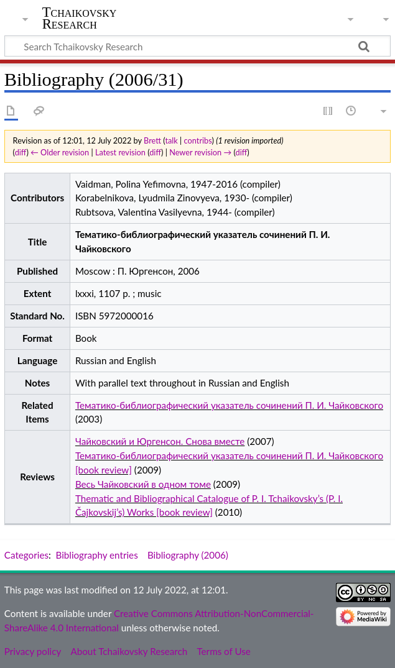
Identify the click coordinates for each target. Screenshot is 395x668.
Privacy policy (32, 651)
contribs (198, 140)
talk (171, 140)
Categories (26, 554)
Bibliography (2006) (187, 554)
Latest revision (120, 152)
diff (21, 152)
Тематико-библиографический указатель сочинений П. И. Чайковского (229, 405)
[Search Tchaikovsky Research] (197, 46)
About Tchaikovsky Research (128, 651)
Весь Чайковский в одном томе (143, 484)
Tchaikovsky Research (79, 18)
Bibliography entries (97, 554)
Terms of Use (223, 651)
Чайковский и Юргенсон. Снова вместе (160, 441)
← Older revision (59, 152)
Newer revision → (200, 152)
